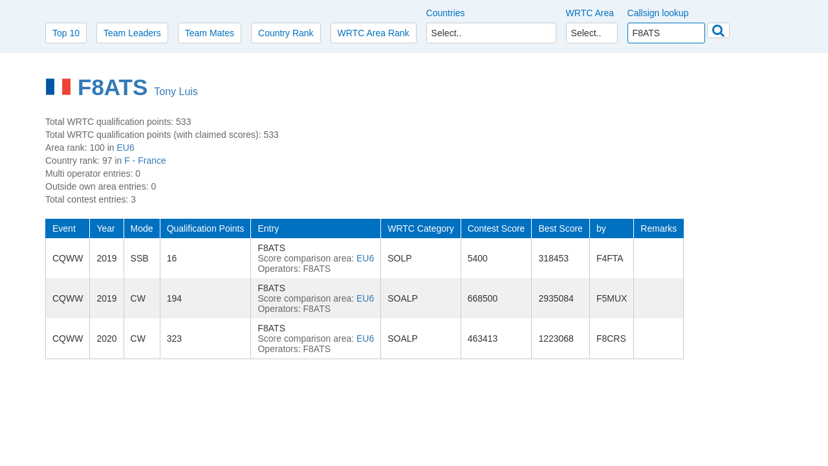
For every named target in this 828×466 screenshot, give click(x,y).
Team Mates (209, 33)
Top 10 (66, 33)
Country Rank (286, 33)
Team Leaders (132, 33)
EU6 (126, 147)
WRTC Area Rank (373, 33)
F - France (145, 160)
